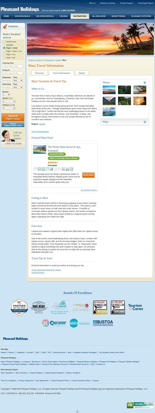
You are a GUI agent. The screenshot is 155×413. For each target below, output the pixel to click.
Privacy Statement (26, 381)
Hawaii (58, 60)
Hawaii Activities (37, 272)
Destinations (79, 16)
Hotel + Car (10, 58)
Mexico (11, 352)
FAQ (92, 364)
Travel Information (61, 73)
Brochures (36, 362)
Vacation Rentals (45, 16)
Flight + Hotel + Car (14, 51)
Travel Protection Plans (60, 381)
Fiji (49, 352)
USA (37, 352)
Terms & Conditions (8, 381)
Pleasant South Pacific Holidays (14, 364)
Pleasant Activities (141, 16)
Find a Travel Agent (49, 362)
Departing (6, 77)
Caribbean (21, 352)
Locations (26, 362)
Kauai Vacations (36, 373)
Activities (9, 45)
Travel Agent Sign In (146, 3)
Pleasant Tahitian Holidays (129, 362)
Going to (6, 70)
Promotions (13, 26)
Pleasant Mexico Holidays (87, 362)
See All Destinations (40, 132)
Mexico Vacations (73, 373)
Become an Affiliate (67, 362)
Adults (7, 98)
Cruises (63, 16)
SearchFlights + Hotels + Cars (13, 124)
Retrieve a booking (107, 3)
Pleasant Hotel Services (79, 364)
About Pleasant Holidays (10, 362)
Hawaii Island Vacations (54, 373)
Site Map (4, 349)
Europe (30, 352)
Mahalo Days (34, 364)
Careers (96, 381)
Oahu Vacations (7, 373)
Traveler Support (126, 3)
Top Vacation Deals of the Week (111, 352)
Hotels (82, 73)
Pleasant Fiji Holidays (107, 362)
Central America (59, 352)
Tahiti (43, 352)
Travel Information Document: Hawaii (46, 270)
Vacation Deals (22, 16)
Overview (39, 73)
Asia (69, 352)
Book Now (88, 175)
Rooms (5, 92)
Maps (105, 121)
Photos (106, 82)
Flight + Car (10, 54)
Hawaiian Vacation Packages (85, 352)
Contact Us (100, 364)
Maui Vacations (22, 373)
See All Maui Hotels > (89, 190)
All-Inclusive (99, 16)
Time (15, 77)
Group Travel (118, 16)
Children (8, 105)
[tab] (124, 82)
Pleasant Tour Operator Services (54, 364)
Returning (6, 84)
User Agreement (42, 381)
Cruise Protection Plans (81, 381)
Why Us (92, 3)
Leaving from (8, 63)
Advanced (7, 37)
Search (13, 117)
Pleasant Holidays (35, 60)
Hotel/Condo (11, 42)
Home (6, 16)
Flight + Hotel (11, 48)
